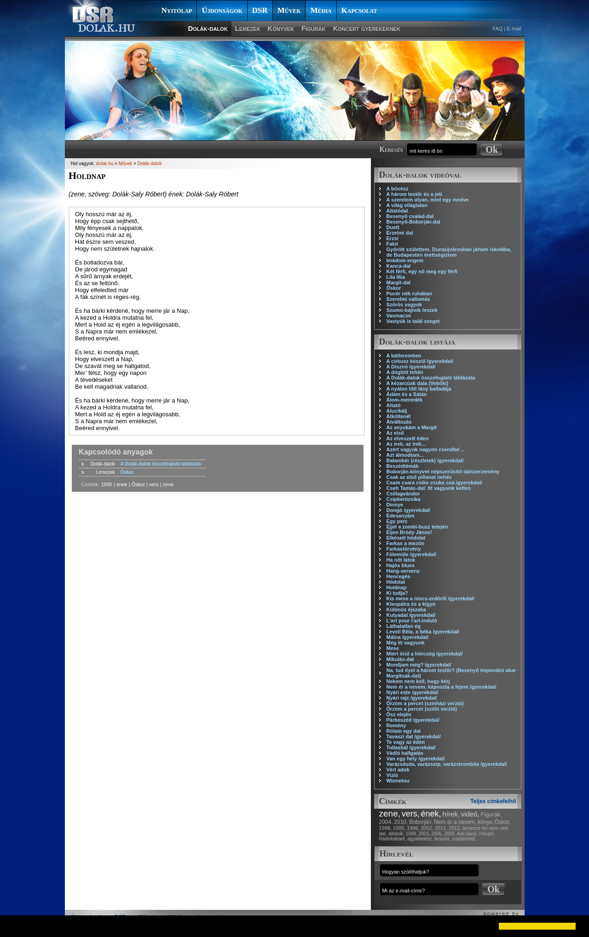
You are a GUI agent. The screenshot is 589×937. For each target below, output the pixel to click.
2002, (427, 828)
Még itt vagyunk (406, 642)
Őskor (394, 288)
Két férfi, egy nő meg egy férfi (422, 271)
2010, (401, 822)
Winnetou (398, 780)
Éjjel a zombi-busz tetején (417, 526)
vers (154, 484)
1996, (413, 828)
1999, (411, 833)
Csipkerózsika (404, 499)
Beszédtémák (403, 466)
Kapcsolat (359, 10)
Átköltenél (399, 416)
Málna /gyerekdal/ (408, 637)
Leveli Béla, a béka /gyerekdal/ (423, 631)
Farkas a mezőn (406, 543)
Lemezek (247, 28)
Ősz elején (399, 714)
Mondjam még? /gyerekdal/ (419, 664)
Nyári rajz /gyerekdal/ (412, 698)
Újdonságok (222, 10)
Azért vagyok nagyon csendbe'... (426, 449)
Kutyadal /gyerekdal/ (411, 615)
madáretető (463, 838)
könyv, (485, 822)
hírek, (451, 814)
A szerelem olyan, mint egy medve (428, 199)
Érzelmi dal (400, 233)
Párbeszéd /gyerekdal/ (413, 720)
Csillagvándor (403, 493)
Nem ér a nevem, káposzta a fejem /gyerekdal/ (442, 687)
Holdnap (397, 587)
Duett (393, 227)
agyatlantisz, (420, 838)
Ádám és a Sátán (407, 394)
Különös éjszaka (406, 609)
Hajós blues (401, 565)
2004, (386, 822)
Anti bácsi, (467, 833)
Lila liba (396, 277)
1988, (385, 828)
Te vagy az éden (406, 742)
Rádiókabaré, (392, 838)
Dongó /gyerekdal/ (408, 510)
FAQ (497, 28)
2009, (450, 833)
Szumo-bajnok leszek (412, 310)
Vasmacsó (399, 315)
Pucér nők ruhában (410, 293)
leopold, (442, 838)
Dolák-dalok (208, 28)
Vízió (392, 775)
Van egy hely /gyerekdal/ (416, 758)
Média (320, 10)
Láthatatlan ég (404, 626)
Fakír (392, 244)
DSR (260, 10)
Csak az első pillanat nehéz (419, 477)
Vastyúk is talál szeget (413, 321)
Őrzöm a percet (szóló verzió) (422, 709)
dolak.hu (105, 163)
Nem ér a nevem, (455, 822)
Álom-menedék (405, 399)
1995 (106, 484)
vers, (411, 813)
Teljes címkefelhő (493, 801)
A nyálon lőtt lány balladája (419, 388)
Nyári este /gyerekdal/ (413, 692)
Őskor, (503, 822)
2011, (441, 828)
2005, (437, 833)
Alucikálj (397, 411)
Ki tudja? (397, 593)
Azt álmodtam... (405, 455)
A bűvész (398, 188)
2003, (424, 833)
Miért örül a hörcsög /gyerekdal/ (425, 653)
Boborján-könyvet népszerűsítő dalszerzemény (443, 471)
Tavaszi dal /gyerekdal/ (414, 736)
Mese (393, 648)
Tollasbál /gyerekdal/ (411, 747)
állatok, (396, 833)
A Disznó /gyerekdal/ (411, 366)
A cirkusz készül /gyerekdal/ (420, 361)
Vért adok (398, 769)
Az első (395, 433)
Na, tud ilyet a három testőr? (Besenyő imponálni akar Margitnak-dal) (451, 672)
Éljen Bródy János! (410, 532)
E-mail (514, 28)
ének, (431, 813)
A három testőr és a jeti (414, 194)
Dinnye (395, 504)
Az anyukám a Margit (412, 427)
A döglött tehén (405, 372)
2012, (455, 828)
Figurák (313, 28)
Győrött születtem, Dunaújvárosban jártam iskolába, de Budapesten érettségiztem (449, 252)
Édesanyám (401, 515)
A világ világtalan (407, 205)
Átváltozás (399, 422)
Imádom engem (405, 260)
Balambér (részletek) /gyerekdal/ (425, 460)
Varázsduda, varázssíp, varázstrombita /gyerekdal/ (447, 764)
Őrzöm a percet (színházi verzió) (425, 703)
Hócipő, (487, 833)
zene (168, 484)
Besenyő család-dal (410, 216)
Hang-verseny (403, 571)
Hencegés (398, 576)
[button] (14, 926)
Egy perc (397, 521)
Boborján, (421, 822)
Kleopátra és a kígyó (411, 604)
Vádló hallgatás (405, 753)
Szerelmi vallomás (408, 299)
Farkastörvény (404, 549)
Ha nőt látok (401, 560)
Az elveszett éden (408, 438)
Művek (289, 10)
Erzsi (392, 238)
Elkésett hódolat (406, 537)
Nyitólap (177, 10)
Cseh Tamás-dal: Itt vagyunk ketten (429, 488)
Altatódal (397, 210)
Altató (394, 405)
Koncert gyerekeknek (366, 28)
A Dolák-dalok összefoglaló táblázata (431, 377)
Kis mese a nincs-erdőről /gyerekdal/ (430, 598)
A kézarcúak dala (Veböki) (418, 383)
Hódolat (396, 582)
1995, (399, 828)
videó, (470, 814)
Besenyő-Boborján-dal (413, 221)
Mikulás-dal (400, 659)
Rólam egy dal (404, 731)
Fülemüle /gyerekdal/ (412, 554)
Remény (396, 725)
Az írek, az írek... (406, 444)
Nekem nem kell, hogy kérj (418, 681)
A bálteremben (404, 355)
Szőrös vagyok (404, 304)
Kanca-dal (399, 266)
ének (121, 484)
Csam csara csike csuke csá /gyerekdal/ (435, 482)
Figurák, (491, 814)
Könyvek (281, 28)
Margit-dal (399, 282)
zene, (389, 813)
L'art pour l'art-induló (412, 620)
